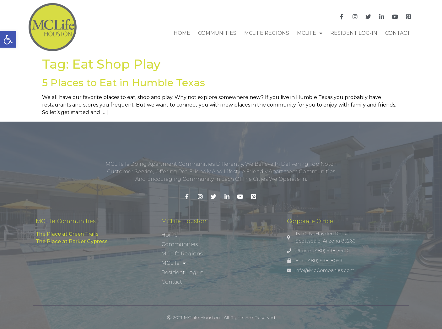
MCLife (309, 33)
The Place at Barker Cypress (72, 241)
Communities (217, 33)
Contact (397, 33)
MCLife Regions (266, 33)
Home (182, 33)
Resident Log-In (353, 33)
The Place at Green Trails (67, 234)
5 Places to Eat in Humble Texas (123, 82)
